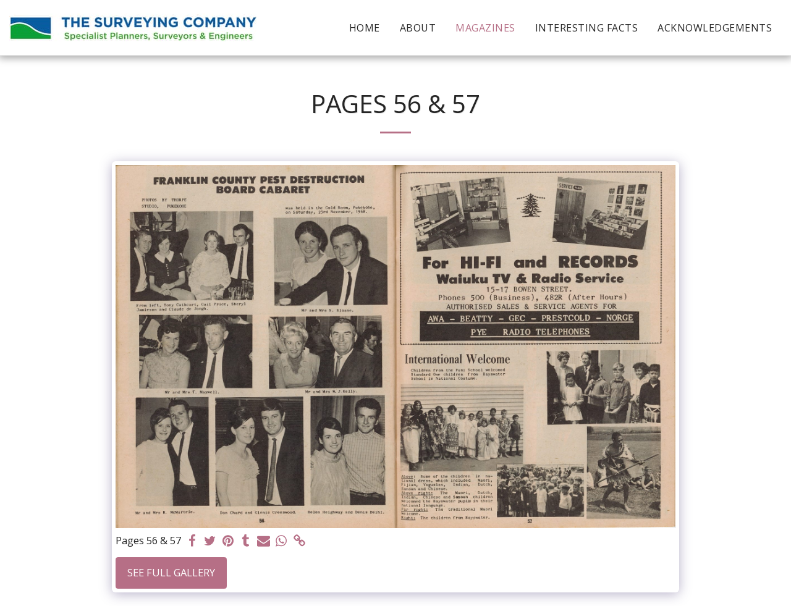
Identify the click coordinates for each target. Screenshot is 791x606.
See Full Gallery (171, 572)
